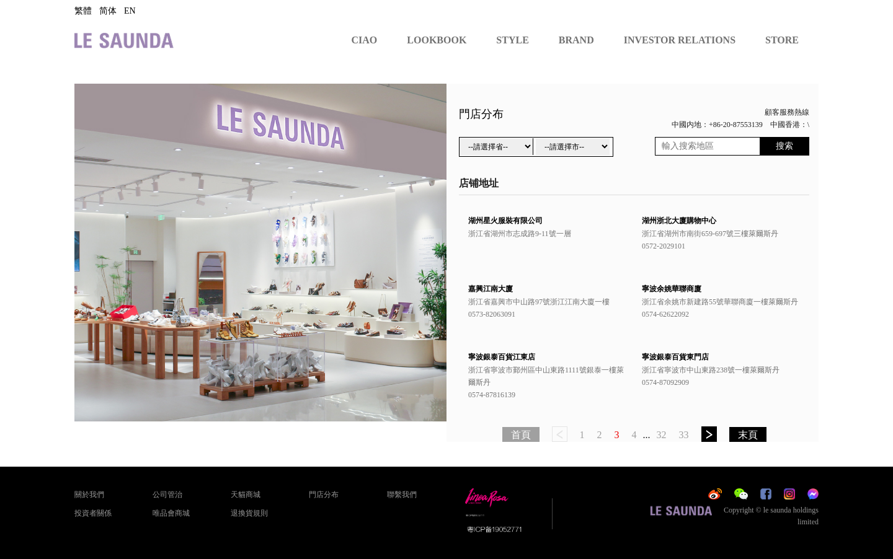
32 (662, 434)
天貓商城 (245, 494)
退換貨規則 (249, 513)
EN (130, 10)
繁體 (83, 10)
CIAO (365, 40)
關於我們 (89, 494)
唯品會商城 (171, 513)
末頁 (748, 434)
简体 (108, 10)
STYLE (512, 40)
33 (684, 434)
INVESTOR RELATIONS (679, 40)
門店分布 (324, 494)
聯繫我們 (402, 494)
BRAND (576, 40)
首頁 (521, 434)
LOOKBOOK (436, 40)
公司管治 (167, 494)
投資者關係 (93, 513)
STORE (782, 40)
